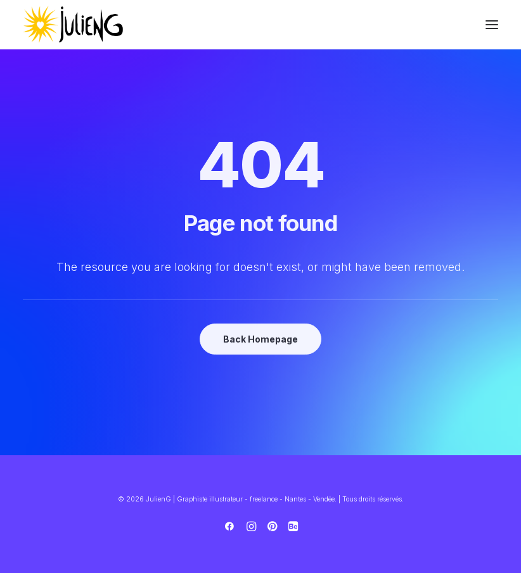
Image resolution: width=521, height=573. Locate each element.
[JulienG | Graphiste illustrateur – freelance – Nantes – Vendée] (73, 25)
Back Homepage (260, 339)
